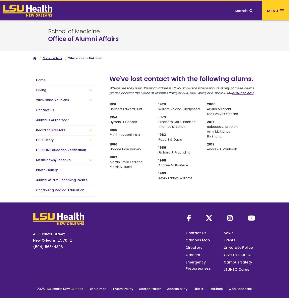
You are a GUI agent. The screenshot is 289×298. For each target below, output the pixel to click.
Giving (41, 90)
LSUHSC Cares (236, 269)
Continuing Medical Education (60, 190)
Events (230, 240)
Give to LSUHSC (237, 254)
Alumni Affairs (52, 58)
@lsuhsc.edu (242, 93)
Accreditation (150, 289)
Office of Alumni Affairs (83, 39)
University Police (238, 247)
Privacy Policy (122, 289)
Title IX (198, 289)
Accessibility (177, 289)
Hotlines (216, 289)
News (228, 232)
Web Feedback (240, 289)
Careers (193, 254)
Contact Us (45, 110)
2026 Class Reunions (52, 100)
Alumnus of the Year (52, 120)
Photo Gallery (47, 170)
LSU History (45, 140)
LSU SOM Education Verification (61, 150)
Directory (194, 247)
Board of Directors (50, 130)
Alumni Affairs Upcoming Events (61, 180)
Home (41, 80)
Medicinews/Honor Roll (54, 160)
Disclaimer (97, 289)
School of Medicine (74, 31)
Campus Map (198, 240)
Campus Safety (238, 262)
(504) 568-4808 (48, 246)
